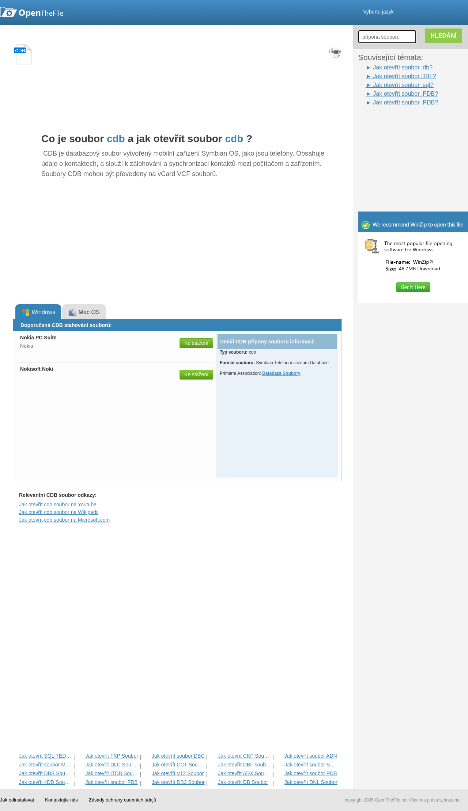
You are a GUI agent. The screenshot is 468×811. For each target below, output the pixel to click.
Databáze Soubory (281, 373)
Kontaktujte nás (61, 800)
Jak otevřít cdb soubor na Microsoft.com (64, 520)
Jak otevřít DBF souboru (244, 765)
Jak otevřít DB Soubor (243, 782)
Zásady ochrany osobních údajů (122, 800)
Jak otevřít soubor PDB (310, 773)
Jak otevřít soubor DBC (178, 756)
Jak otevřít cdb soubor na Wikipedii (58, 512)
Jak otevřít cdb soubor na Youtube (58, 504)
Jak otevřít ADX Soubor (244, 773)
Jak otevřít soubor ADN (310, 756)
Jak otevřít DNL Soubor (310, 782)
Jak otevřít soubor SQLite (310, 765)
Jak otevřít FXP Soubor (111, 756)
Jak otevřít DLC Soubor (111, 765)
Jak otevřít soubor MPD (45, 765)
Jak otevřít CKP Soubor (244, 756)
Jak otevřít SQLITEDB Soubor (45, 756)
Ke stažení (196, 343)
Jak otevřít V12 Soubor (178, 773)
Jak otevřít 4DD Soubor (45, 782)
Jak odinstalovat (17, 800)
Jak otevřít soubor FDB (111, 782)
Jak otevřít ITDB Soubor (111, 773)
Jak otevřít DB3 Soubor (178, 782)
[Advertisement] (417, 152)
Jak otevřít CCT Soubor (178, 765)
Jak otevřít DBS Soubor (45, 773)
